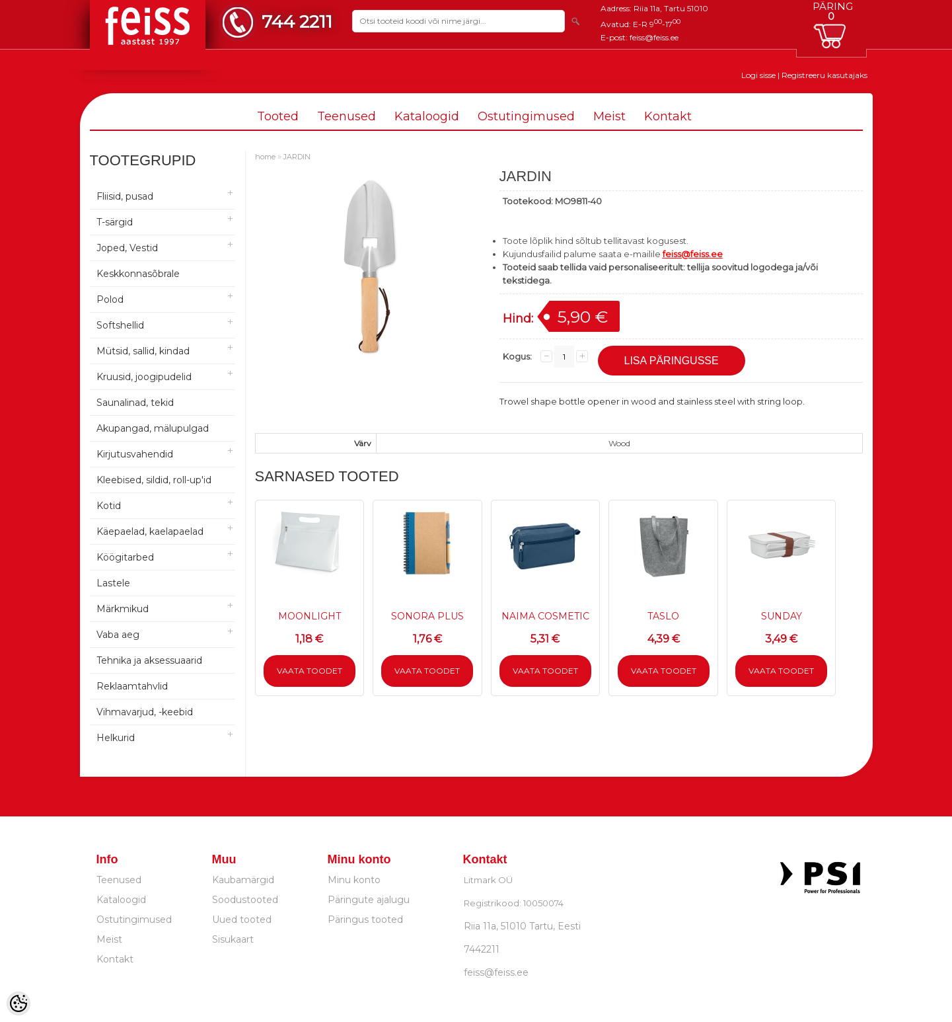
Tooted (278, 116)
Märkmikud (122, 609)
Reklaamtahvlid (132, 686)
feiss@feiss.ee (654, 37)
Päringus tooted (365, 919)
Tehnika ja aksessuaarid (149, 660)
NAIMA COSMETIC (545, 616)
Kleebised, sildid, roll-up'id (153, 480)
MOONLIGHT (309, 616)
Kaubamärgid (243, 880)
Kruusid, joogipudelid (144, 377)
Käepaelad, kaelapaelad (149, 531)
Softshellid (120, 325)
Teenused (346, 116)
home (265, 156)
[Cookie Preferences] (18, 1003)
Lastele (113, 583)
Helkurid (115, 738)
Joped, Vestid (127, 248)
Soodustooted (245, 900)
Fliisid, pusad (124, 196)
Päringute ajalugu (369, 900)
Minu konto (354, 880)
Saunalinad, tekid (135, 403)
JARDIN (297, 156)
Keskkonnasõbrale (138, 274)
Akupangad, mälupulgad (152, 428)
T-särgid (114, 222)
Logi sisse (758, 75)
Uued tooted (242, 919)
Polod (110, 299)
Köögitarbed (125, 557)
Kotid (108, 506)
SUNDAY (781, 616)
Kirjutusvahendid (134, 454)
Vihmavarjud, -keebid (144, 712)
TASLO (663, 616)
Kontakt (668, 116)
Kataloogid (426, 116)
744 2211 (297, 21)
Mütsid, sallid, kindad (143, 351)
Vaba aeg (117, 635)
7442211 (481, 949)
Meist (609, 116)
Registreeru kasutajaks (824, 75)
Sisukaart (233, 939)
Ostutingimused (526, 116)
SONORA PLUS (427, 616)
